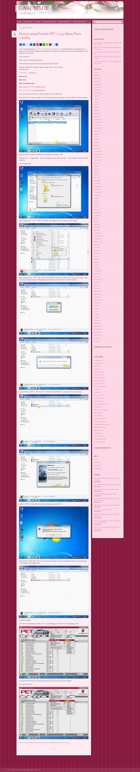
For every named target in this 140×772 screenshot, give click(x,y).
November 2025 (98, 87)
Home (19, 21)
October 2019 (97, 238)
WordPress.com (35, 769)
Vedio (98, 475)
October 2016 (97, 297)
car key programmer (98, 363)
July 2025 (96, 98)
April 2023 (96, 174)
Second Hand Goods (79, 21)
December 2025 (98, 84)
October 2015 (97, 332)
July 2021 (96, 218)
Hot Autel (37, 21)
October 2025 (97, 90)
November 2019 (98, 236)
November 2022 (98, 186)
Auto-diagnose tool (98, 360)
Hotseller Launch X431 (49, 21)
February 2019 (97, 250)
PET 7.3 (59, 742)
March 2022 (97, 209)
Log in (95, 459)
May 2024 (96, 139)
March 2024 (97, 145)
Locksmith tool (97, 392)
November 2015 (98, 329)
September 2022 (98, 192)
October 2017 (97, 276)
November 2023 (98, 154)
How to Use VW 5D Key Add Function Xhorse (105, 494)
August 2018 (97, 253)
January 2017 (97, 288)
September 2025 (98, 93)
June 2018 (96, 259)
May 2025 (96, 104)
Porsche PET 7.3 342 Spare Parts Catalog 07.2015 (48, 49)
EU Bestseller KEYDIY (64, 21)
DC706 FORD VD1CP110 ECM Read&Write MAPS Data (107, 484)
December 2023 (98, 151)
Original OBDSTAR (98, 412)
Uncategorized (97, 433)
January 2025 (97, 116)
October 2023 (97, 157)
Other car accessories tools (100, 421)
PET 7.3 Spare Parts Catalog (27, 90)
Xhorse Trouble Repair (99, 442)
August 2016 (97, 303)
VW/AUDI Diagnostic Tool (100, 439)
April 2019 (96, 244)
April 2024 (96, 142)
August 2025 (97, 96)
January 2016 (97, 323)
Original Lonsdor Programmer (101, 409)
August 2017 (97, 282)
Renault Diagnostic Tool (99, 427)
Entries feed (97, 462)
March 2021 (97, 224)
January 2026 (97, 81)
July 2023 (96, 166)
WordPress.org (97, 468)
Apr (15, 33)
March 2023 (97, 177)
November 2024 (98, 122)
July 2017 (96, 285)
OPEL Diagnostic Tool (99, 401)
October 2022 (97, 189)
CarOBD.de (34, 8)
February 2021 (97, 227)
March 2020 (97, 230)
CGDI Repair (97, 366)
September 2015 (98, 335)
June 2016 (96, 308)
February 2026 (97, 78)
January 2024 (97, 148)
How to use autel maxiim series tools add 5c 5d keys (106, 489)
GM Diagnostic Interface (99, 380)
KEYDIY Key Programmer (100, 386)
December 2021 (98, 212)
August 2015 (97, 338)
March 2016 (97, 317)
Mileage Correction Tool (99, 395)
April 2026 (96, 72)
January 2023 (97, 183)
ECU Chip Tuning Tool (99, 375)
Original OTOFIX (98, 415)
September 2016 (98, 300)
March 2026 (97, 75)
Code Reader (97, 369)
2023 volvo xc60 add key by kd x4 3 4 (103, 509)
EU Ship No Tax (28, 21)
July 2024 (96, 133)
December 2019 (98, 233)
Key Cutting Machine (99, 383)
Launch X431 (97, 389)
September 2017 (98, 279)
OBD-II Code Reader (99, 398)
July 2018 (96, 256)
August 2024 (97, 131)
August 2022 (97, 195)
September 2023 (98, 160)
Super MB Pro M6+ (98, 430)
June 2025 (96, 101)
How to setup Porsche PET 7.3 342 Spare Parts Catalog (50, 36)
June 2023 (96, 168)
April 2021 (96, 221)
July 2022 (96, 198)
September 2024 (98, 128)
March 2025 (97, 110)
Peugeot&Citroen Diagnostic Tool (102, 424)
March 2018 (97, 268)
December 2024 (98, 119)
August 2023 (97, 163)
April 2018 (96, 265)
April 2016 (96, 314)
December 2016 (98, 291)
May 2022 (96, 203)
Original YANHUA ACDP (99, 418)
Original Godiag (97, 407)
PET (56, 742)
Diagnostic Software (44, 742)
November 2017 (98, 273)
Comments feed (98, 465)
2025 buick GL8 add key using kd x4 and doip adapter (106, 505)
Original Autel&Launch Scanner (101, 404)
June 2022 (96, 201)
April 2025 (96, 107)
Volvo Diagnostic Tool (99, 436)
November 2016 (98, 294)
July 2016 (96, 305)
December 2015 (98, 326)
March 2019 (97, 247)
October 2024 (97, 125)
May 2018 (96, 262)
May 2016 (96, 311)
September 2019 (98, 241)
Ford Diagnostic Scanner (100, 377)
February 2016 (97, 320)
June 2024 (96, 136)
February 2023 (97, 180)
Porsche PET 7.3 (24, 73)
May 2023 (96, 171)
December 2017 (98, 271)
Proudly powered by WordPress (13, 769)
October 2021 (97, 215)
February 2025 (97, 113)
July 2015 (96, 341)
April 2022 (96, 206)
